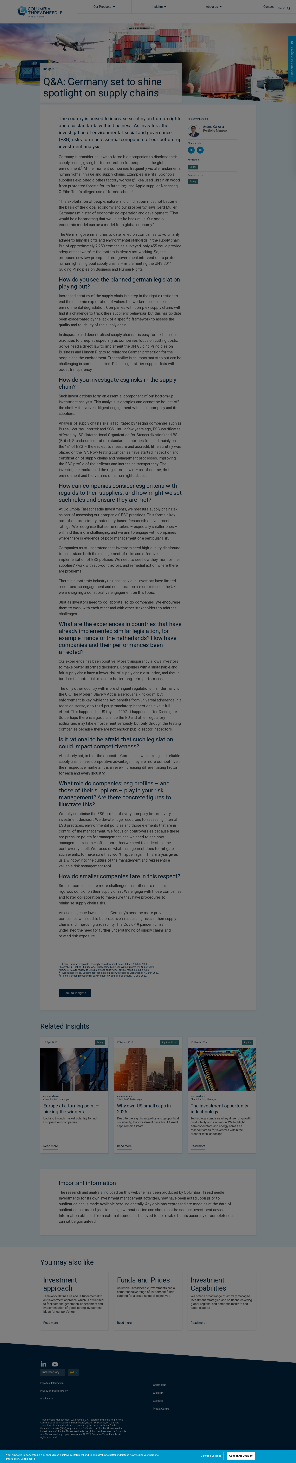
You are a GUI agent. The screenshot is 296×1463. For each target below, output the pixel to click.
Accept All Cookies (240, 1455)
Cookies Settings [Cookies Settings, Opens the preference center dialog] (211, 1455)
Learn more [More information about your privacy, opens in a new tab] (28, 1458)
